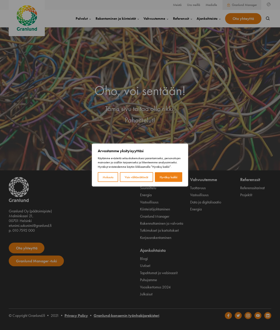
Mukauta (108, 177)
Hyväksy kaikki (168, 177)
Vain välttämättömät (136, 177)
